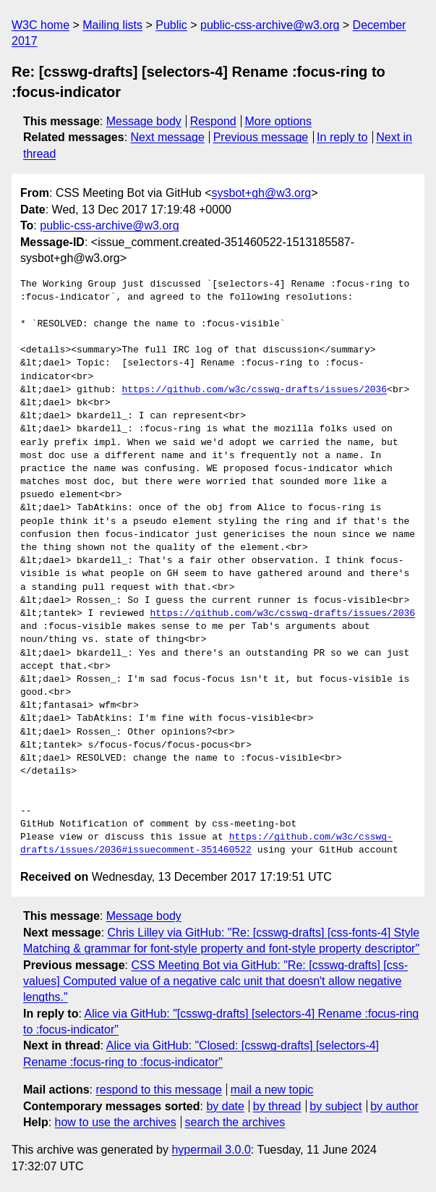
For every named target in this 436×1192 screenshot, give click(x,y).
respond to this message (158, 1089)
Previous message (261, 137)
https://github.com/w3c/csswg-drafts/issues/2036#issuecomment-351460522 (206, 844)
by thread (277, 1106)
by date (225, 1106)
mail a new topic (272, 1089)
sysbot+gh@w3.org (262, 193)
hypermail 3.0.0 (210, 1150)
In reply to (342, 137)
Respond (213, 121)
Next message (168, 137)
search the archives (235, 1122)
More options (278, 121)
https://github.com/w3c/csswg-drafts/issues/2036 (254, 390)
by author (394, 1106)
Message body (143, 121)
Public (171, 25)
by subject (335, 1106)
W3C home (40, 25)
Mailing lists (112, 25)
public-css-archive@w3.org (269, 25)
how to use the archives (115, 1122)
